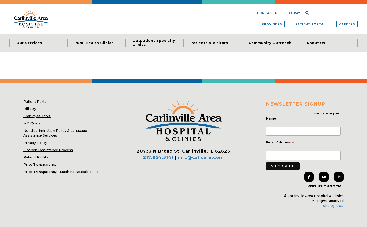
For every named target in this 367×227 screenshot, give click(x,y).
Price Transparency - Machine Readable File (61, 172)
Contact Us (268, 13)
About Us (316, 43)
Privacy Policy (35, 143)
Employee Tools (37, 116)
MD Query (32, 123)
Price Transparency (40, 164)
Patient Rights (35, 157)
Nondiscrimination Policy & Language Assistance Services (55, 133)
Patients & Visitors (209, 43)
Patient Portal (310, 24)
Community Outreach (270, 43)
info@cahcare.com (201, 157)
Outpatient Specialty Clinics (153, 43)
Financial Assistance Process (48, 150)
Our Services (29, 43)
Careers (347, 24)
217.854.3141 (158, 157)
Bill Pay (292, 13)
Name (271, 118)
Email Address (280, 143)
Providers (272, 24)
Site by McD (333, 206)
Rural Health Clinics (94, 43)
